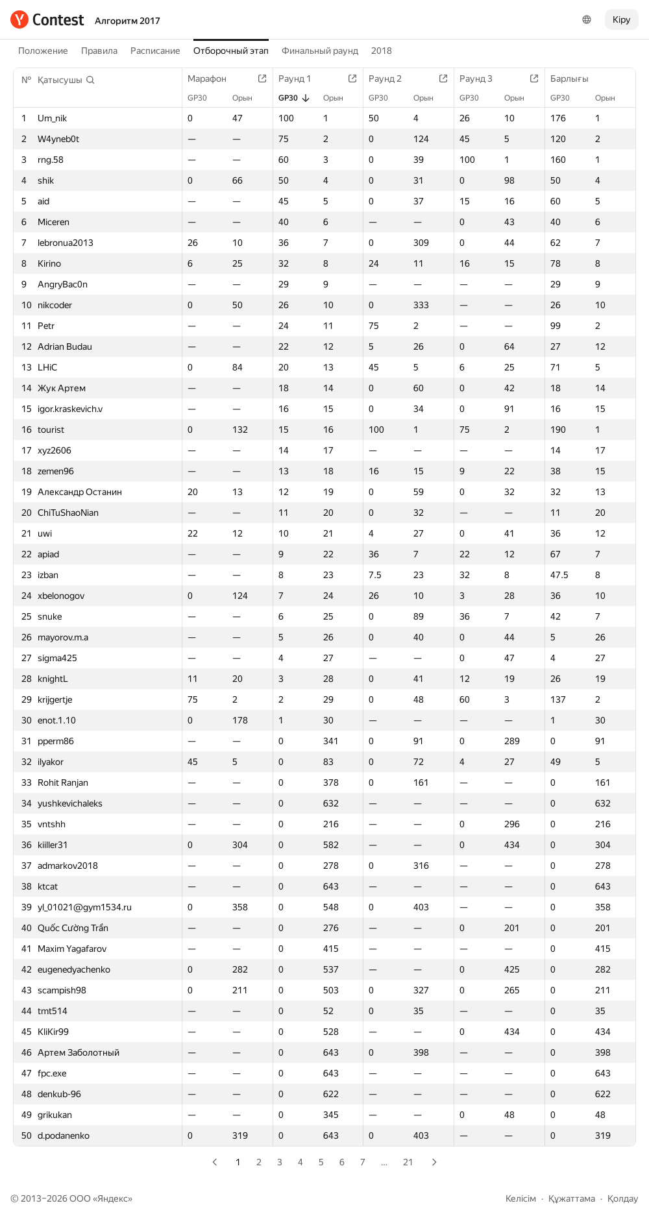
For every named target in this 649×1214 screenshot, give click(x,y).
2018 (381, 50)
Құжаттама (571, 1198)
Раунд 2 (392, 78)
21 (408, 1162)
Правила (99, 50)
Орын (248, 98)
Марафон (213, 78)
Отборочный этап (231, 50)
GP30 (204, 98)
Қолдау (623, 1198)
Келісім (521, 1198)
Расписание (155, 50)
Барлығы (576, 78)
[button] (66, 80)
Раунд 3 (482, 78)
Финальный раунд (320, 50)
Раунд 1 (301, 78)
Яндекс (112, 1198)
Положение (43, 50)
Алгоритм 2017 (127, 21)
